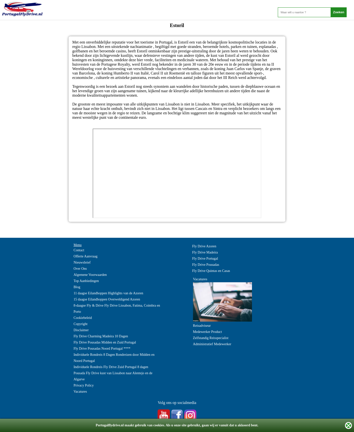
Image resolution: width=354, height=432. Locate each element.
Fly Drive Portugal (205, 258)
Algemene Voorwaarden (90, 275)
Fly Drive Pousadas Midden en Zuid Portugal (105, 342)
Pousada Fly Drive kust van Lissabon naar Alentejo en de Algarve (113, 376)
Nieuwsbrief (82, 262)
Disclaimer (81, 330)
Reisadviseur (202, 326)
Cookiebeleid (83, 318)
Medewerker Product (207, 332)
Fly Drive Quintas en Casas (211, 271)
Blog (77, 287)
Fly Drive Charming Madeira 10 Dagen (101, 336)
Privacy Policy (84, 385)
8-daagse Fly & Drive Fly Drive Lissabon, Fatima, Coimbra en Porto (117, 308)
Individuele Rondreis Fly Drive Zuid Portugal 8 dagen (111, 367)
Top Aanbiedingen (86, 281)
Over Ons (80, 268)
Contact (79, 250)
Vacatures (80, 391)
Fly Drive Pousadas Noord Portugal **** (102, 348)
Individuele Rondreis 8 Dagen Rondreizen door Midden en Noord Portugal (114, 358)
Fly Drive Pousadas (205, 265)
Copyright (81, 324)
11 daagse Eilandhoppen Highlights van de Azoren (108, 293)
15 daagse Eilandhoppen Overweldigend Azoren (107, 299)
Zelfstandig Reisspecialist (210, 338)
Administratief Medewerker (212, 344)
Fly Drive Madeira (205, 252)
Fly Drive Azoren (204, 246)
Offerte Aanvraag (85, 256)
